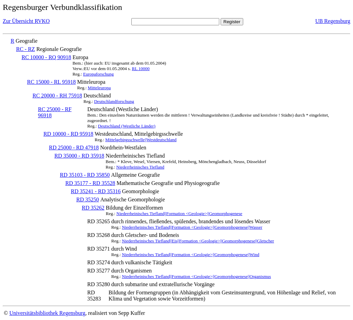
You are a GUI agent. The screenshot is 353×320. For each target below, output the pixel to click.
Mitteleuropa (99, 87)
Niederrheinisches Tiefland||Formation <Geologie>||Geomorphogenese (179, 213)
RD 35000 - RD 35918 (79, 156)
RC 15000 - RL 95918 (51, 82)
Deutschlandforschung (114, 101)
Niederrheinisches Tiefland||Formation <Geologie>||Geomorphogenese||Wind (190, 254)
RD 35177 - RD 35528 (90, 183)
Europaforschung (98, 74)
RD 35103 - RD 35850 (85, 175)
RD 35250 (87, 199)
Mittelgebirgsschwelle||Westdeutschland (140, 139)
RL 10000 (140, 68)
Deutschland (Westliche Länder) (126, 126)
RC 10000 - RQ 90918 (46, 57)
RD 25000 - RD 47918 (74, 147)
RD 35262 (93, 208)
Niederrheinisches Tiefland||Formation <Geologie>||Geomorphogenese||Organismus (196, 276)
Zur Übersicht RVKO (26, 21)
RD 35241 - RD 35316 (96, 191)
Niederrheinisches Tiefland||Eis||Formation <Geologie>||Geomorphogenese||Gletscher (198, 240)
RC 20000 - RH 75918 (57, 95)
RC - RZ (25, 49)
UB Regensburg (332, 21)
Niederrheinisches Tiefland (140, 167)
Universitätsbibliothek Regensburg (47, 313)
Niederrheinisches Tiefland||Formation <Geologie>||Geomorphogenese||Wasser (192, 227)
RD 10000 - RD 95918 (68, 134)
